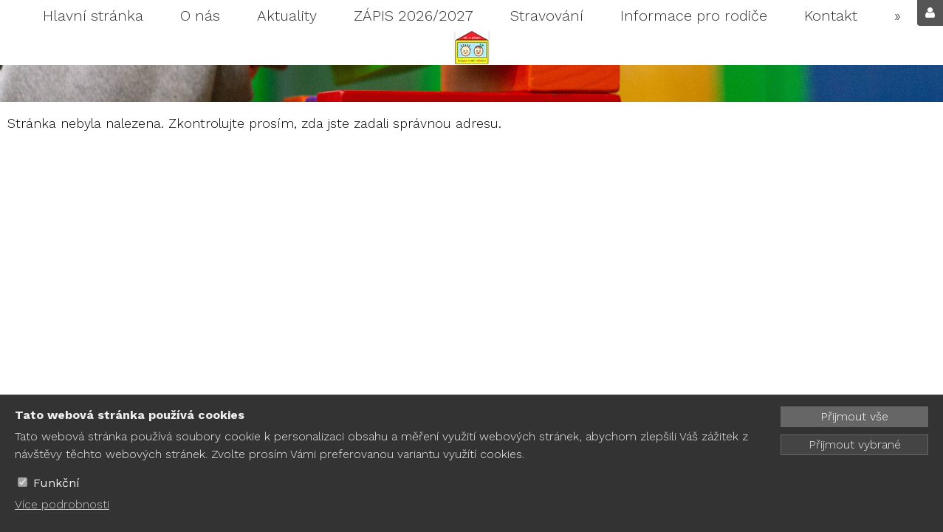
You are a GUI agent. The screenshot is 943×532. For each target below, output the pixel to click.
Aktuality (287, 15)
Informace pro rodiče (693, 15)
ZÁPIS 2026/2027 (413, 15)
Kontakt (830, 15)
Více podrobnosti (62, 504)
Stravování (546, 15)
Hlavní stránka (93, 15)
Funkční (56, 483)
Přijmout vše (854, 416)
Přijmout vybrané (855, 444)
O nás (200, 15)
